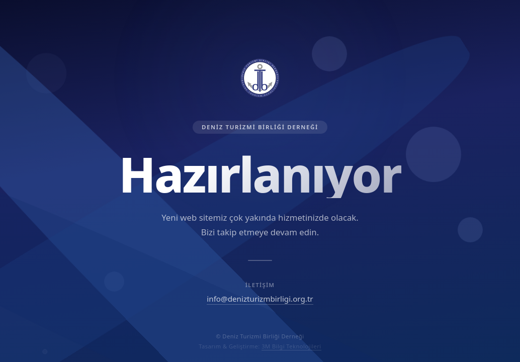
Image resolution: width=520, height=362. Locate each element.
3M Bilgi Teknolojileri (291, 346)
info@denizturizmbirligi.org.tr (260, 299)
